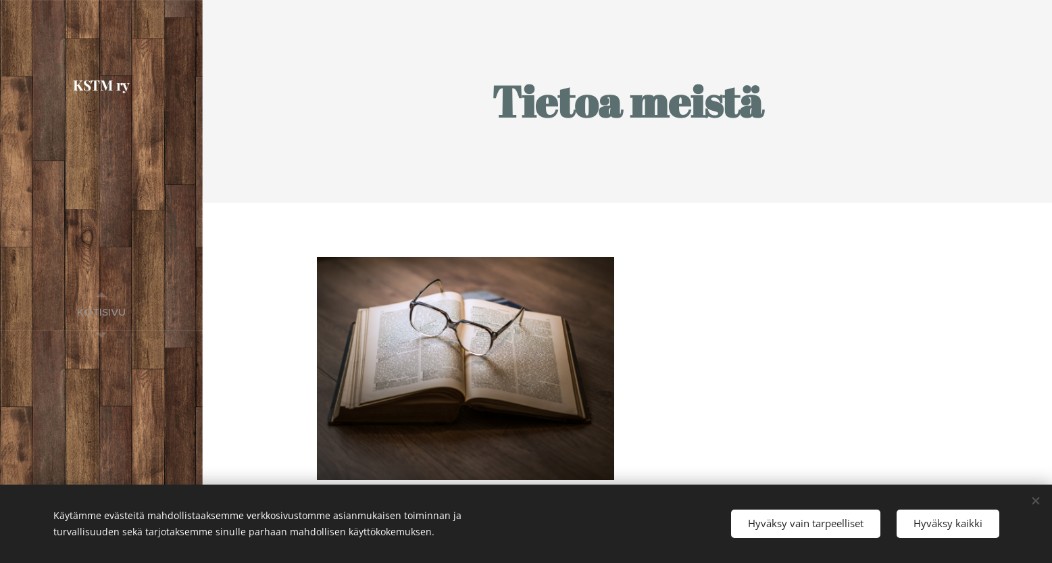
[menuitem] (101, 312)
